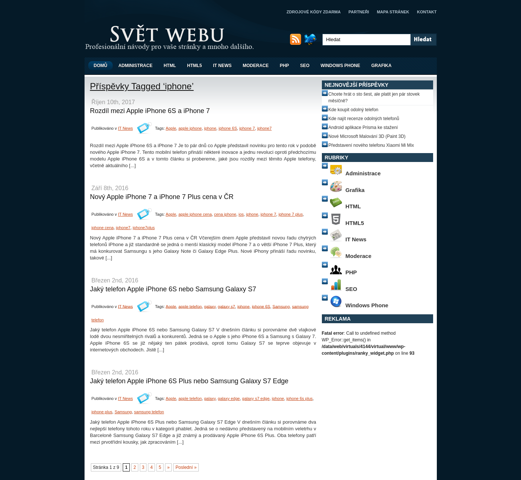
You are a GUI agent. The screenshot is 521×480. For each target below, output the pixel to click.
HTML (170, 65)
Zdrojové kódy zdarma (314, 12)
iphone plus (102, 412)
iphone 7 (247, 128)
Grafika (381, 65)
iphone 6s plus (299, 398)
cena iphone (225, 214)
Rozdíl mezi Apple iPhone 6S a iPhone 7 (150, 111)
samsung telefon (149, 412)
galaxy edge (229, 398)
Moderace (256, 65)
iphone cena (103, 227)
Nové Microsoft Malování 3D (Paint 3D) (367, 136)
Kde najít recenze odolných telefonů (364, 118)
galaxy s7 (226, 306)
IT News (222, 65)
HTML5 (194, 65)
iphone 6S (227, 128)
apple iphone (190, 128)
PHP (284, 65)
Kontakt (427, 12)
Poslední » (186, 467)
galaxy (209, 306)
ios (241, 214)
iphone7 (264, 128)
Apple (171, 128)
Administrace (135, 65)
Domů (101, 65)
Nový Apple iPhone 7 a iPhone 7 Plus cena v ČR (162, 197)
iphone (210, 128)
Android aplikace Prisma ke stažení (363, 127)
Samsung (281, 306)
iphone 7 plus (290, 214)
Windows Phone (340, 65)
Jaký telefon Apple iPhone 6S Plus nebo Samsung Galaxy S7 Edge (189, 381)
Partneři (359, 12)
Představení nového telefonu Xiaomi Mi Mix (371, 145)
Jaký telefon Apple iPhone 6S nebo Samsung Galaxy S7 (173, 289)
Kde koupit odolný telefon (354, 109)
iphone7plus (144, 227)
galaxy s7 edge (256, 398)
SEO (304, 65)
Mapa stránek (393, 12)
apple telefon (190, 306)
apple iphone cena (195, 214)
